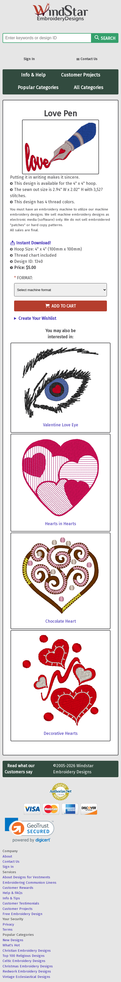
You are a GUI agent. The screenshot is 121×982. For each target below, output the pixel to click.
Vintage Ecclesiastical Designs (26, 977)
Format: (25, 277)
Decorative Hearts (61, 733)
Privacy (8, 924)
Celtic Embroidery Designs (24, 961)
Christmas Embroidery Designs (28, 966)
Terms (8, 929)
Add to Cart (60, 306)
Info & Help (33, 75)
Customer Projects (80, 75)
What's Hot (11, 945)
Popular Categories (38, 87)
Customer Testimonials (21, 903)
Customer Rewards (18, 887)
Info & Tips (11, 898)
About (7, 856)
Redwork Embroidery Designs (27, 971)
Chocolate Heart (60, 621)
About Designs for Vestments (26, 877)
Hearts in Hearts (60, 523)
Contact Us (86, 59)
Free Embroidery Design (22, 914)
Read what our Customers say (20, 768)
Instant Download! (33, 242)
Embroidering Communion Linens (29, 882)
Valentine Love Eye (60, 424)
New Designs (13, 940)
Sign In (29, 59)
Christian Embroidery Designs (27, 950)
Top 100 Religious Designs (24, 956)
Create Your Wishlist (37, 318)
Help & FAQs (13, 893)
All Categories (88, 87)
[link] (29, 830)
